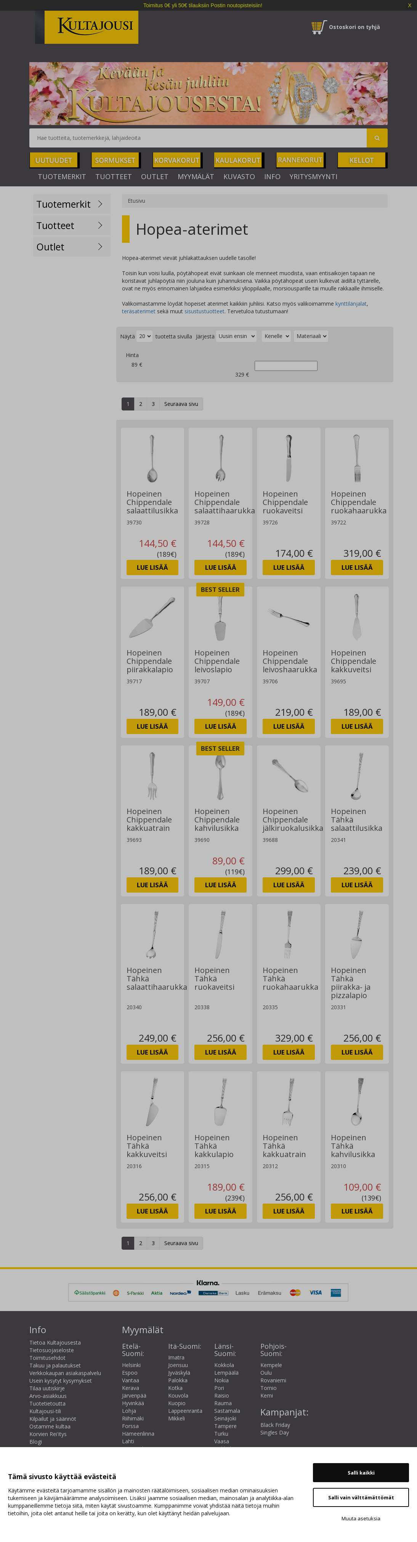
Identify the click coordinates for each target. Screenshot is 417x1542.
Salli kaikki (361, 1472)
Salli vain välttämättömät (361, 1497)
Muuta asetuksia (361, 1518)
